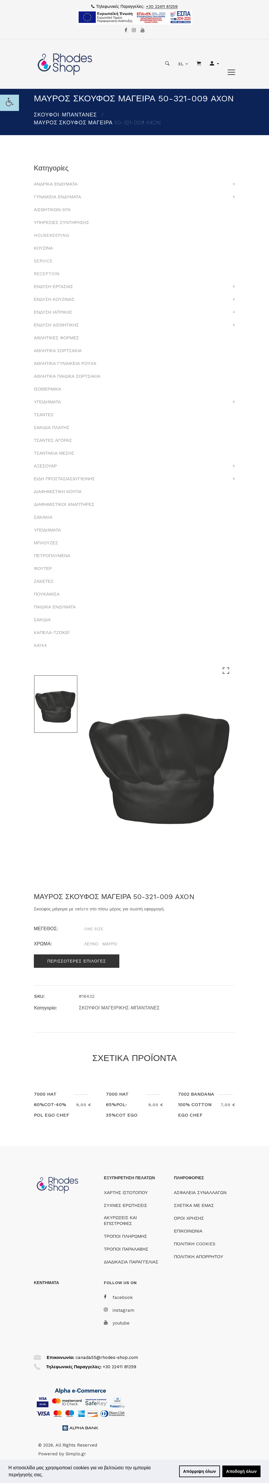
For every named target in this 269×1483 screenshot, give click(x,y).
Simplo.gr (76, 1453)
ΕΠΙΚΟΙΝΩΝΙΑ (188, 1231)
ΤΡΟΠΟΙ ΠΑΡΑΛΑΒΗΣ (126, 1249)
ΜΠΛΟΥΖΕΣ (46, 542)
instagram (119, 1310)
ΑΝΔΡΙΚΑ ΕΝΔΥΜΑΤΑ (55, 184)
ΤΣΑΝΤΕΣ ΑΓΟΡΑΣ (53, 440)
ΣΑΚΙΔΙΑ (42, 619)
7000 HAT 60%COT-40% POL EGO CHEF (51, 1104)
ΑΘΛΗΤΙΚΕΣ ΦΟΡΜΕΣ (56, 337)
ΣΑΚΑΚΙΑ (43, 517)
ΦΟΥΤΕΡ (43, 568)
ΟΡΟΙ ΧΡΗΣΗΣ (189, 1218)
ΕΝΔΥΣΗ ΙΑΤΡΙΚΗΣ (53, 312)
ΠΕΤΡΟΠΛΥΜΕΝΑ (52, 555)
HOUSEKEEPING (51, 235)
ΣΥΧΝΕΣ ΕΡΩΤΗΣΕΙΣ (125, 1205)
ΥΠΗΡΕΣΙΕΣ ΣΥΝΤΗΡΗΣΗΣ (61, 222)
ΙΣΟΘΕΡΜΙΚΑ (47, 389)
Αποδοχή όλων (241, 1471)
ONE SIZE (93, 928)
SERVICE (43, 261)
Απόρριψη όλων (199, 1471)
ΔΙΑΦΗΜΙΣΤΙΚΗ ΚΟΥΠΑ (57, 491)
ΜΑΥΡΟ (109, 944)
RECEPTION (47, 273)
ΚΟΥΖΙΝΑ (43, 248)
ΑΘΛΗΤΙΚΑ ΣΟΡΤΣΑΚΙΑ (58, 350)
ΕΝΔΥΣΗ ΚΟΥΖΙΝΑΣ (54, 299)
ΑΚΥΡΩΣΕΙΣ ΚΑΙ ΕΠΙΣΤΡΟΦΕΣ (120, 1220)
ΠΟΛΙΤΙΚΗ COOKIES (194, 1244)
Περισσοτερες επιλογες (76, 961)
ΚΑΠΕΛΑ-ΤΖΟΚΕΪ (51, 632)
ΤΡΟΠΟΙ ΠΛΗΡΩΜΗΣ (125, 1236)
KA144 (40, 645)
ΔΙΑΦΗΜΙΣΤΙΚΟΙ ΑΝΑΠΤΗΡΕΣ (64, 504)
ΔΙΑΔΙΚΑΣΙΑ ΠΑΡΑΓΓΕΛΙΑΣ (131, 1262)
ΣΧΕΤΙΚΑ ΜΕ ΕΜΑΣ (194, 1205)
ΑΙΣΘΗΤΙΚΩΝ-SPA (52, 209)
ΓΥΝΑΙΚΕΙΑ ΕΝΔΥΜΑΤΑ (57, 197)
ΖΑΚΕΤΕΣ (44, 581)
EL (181, 63)
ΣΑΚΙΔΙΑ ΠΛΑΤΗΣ (51, 427)
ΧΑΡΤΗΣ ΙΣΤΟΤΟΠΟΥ (126, 1192)
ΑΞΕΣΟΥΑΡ (45, 466)
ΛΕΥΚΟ (91, 944)
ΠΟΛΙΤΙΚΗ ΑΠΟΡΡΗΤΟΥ (198, 1256)
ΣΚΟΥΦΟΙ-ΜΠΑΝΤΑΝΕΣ (65, 115)
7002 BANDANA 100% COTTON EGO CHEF (196, 1104)
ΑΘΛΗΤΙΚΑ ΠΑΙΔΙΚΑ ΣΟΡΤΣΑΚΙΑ (67, 376)
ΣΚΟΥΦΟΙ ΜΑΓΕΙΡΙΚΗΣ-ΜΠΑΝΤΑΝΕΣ (119, 1008)
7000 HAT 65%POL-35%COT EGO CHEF (121, 1109)
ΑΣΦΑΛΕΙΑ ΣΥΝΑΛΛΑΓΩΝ (200, 1192)
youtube (117, 1323)
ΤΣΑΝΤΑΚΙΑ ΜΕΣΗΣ (54, 453)
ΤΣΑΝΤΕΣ (44, 414)
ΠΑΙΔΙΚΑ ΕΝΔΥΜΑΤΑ (55, 607)
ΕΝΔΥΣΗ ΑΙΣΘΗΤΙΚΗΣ (56, 325)
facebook (118, 1297)
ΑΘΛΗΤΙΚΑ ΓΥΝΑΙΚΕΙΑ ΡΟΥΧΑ (65, 363)
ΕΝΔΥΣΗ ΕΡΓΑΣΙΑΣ (53, 286)
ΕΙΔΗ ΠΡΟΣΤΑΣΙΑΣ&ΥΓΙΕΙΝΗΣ (64, 478)
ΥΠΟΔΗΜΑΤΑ (47, 402)
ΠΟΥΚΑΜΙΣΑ (47, 594)
